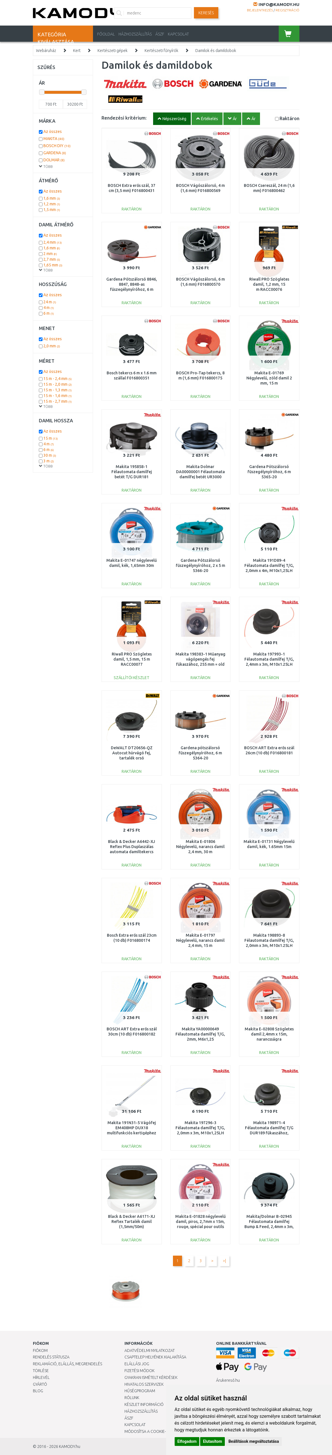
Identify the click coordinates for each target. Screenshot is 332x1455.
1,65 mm (52, 265)
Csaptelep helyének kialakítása (155, 1357)
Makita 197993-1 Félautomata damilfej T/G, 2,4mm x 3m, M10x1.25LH (269, 659)
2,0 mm (51, 346)
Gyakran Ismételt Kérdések (150, 1377)
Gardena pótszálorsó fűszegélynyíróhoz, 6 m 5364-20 (200, 753)
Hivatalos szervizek (144, 1384)
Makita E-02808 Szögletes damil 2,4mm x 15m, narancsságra (269, 1034)
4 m (48, 307)
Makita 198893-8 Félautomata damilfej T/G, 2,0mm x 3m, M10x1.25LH (269, 940)
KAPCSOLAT (178, 34)
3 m (48, 461)
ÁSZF (159, 34)
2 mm (50, 253)
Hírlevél (41, 1377)
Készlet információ (144, 1404)
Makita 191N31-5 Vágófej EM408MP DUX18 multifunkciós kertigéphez (131, 1127)
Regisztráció (287, 10)
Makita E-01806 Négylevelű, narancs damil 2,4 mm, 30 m (200, 846)
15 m (50, 438)
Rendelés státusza (51, 1357)
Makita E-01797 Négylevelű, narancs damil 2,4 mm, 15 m (200, 940)
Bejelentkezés (260, 10)
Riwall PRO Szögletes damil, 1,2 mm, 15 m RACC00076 (269, 284)
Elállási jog (136, 1364)
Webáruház (46, 50)
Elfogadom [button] (187, 1441)
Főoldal (106, 34)
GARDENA (54, 153)
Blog (38, 1391)
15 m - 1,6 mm (57, 395)
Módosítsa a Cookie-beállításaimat (159, 1431)
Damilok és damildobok (215, 50)
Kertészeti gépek (113, 50)
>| (224, 1260)
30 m (49, 455)
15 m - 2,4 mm (57, 378)
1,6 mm (51, 198)
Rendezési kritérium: (124, 117)
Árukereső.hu (228, 1380)
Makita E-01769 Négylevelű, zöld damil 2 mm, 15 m (269, 378)
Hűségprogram (139, 1391)
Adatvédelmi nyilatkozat (149, 1350)
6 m (48, 313)
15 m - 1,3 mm (57, 390)
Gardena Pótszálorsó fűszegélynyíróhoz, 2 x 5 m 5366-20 (200, 565)
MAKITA (53, 138)
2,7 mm (51, 259)
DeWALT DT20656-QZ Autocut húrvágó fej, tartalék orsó (132, 753)
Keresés (206, 13)
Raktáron (289, 118)
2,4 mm (52, 242)
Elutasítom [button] (212, 1441)
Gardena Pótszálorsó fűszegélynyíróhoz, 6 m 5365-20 (269, 471)
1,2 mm (51, 204)
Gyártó (40, 1384)
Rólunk (131, 1397)
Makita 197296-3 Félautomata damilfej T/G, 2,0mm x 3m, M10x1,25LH (200, 1127)
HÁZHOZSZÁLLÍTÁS (135, 34)
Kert (77, 50)
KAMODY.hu (69, 1446)
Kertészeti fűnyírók (161, 50)
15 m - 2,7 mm (57, 401)
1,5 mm (51, 209)
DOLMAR (54, 160)
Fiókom (40, 1350)
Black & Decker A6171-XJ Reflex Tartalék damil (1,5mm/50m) (131, 1221)
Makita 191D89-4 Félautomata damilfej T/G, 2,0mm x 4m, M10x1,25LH (269, 565)
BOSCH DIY (57, 145)
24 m (49, 302)
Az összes (52, 131)
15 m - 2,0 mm (57, 384)
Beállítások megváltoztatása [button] (254, 1441)
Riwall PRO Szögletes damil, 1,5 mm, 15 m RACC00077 (132, 659)
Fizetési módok (139, 1370)
